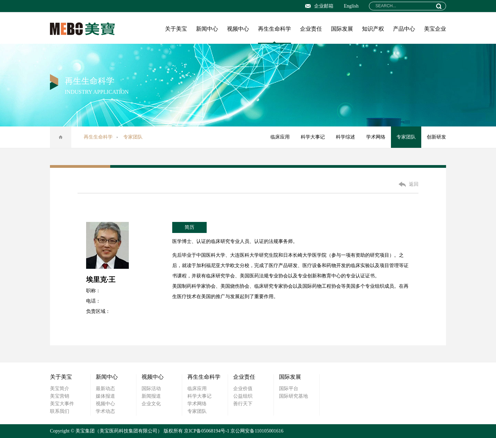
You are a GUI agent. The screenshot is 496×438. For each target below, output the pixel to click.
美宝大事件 (62, 403)
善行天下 (242, 403)
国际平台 (288, 388)
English (351, 6)
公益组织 (242, 396)
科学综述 (345, 137)
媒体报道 (105, 396)
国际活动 (151, 388)
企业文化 (151, 403)
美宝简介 (59, 388)
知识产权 (373, 29)
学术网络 (375, 137)
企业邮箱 (319, 6)
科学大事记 (313, 137)
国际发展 (342, 29)
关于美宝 (176, 29)
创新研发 (436, 137)
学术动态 (105, 411)
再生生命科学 (274, 29)
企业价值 (242, 388)
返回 (413, 184)
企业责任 (311, 29)
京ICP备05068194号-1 (206, 431)
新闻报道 (151, 396)
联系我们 (59, 411)
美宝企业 (435, 29)
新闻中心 (207, 29)
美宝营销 (59, 396)
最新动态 (105, 388)
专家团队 (406, 137)
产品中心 (404, 29)
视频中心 (238, 29)
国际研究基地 (293, 396)
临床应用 (280, 137)
